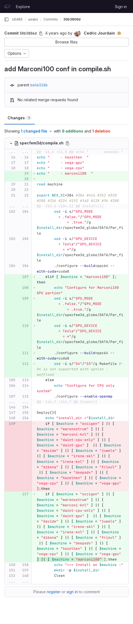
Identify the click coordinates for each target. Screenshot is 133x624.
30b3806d (72, 19)
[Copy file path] (67, 143)
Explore (23, 6)
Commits (51, 19)
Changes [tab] (20, 118)
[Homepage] (7, 6)
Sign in (121, 6)
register (54, 591)
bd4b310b (39, 85)
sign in (72, 591)
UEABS (17, 19)
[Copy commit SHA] (41, 33)
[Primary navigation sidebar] (6, 19)
